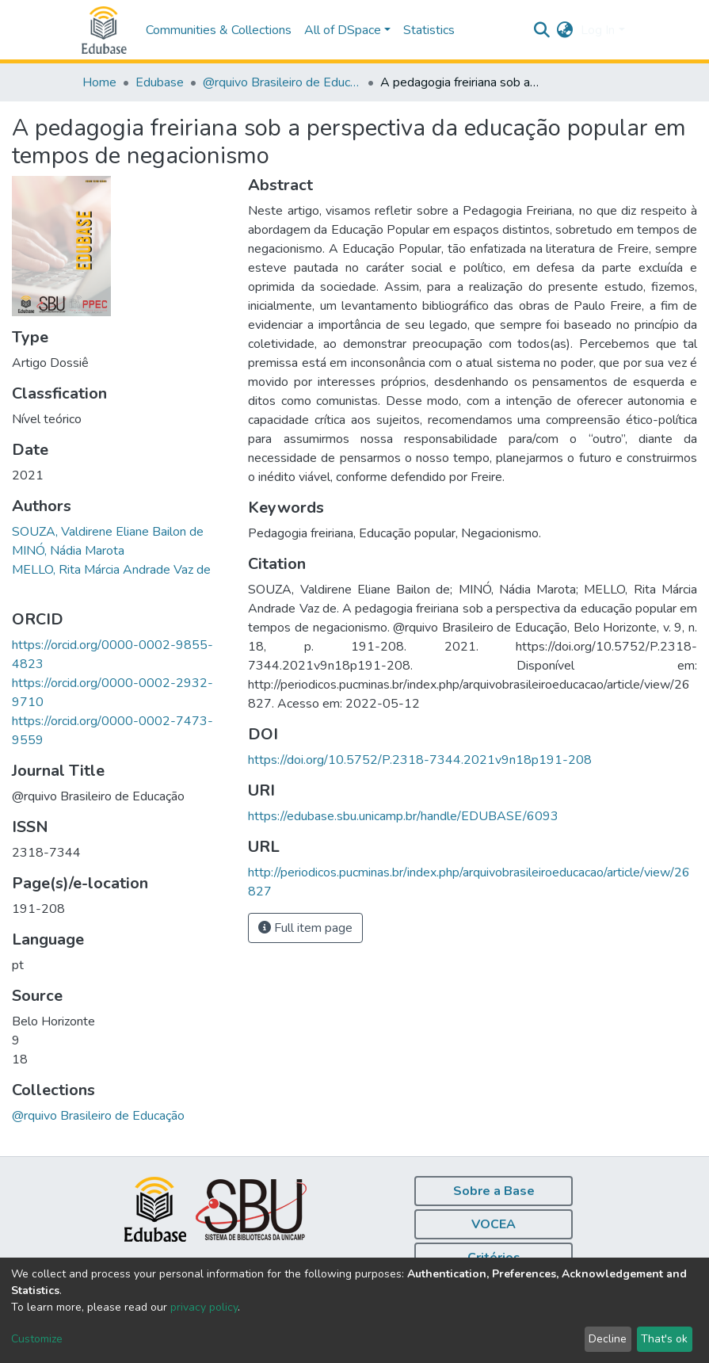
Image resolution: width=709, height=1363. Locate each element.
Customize (37, 1338)
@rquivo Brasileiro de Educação (282, 82)
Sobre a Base (494, 1191)
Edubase (159, 82)
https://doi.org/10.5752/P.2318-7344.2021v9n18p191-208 (420, 760)
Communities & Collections (219, 30)
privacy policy (204, 1307)
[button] (564, 30)
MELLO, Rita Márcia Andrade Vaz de (111, 569)
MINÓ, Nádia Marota (68, 550)
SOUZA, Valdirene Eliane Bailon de (108, 531)
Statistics (429, 30)
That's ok (664, 1338)
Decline (608, 1338)
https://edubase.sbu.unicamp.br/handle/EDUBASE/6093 (403, 816)
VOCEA (493, 1224)
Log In (598, 30)
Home (99, 82)
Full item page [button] (305, 928)
